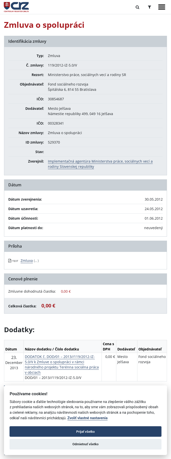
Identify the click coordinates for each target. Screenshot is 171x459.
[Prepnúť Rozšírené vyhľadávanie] (149, 7)
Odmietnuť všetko (85, 444)
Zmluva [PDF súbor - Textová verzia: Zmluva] (27, 260)
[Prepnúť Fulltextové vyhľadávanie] (137, 7)
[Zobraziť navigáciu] (161, 7)
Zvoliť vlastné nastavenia (87, 418)
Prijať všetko (85, 431)
